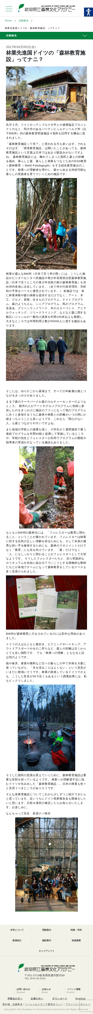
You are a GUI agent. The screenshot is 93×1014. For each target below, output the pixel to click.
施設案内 (46, 940)
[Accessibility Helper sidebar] (88, 12)
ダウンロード (59, 998)
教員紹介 (17, 940)
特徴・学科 (76, 930)
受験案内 (46, 930)
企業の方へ (37, 998)
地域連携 (76, 940)
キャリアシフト (46, 951)
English (81, 998)
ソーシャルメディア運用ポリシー (44, 1004)
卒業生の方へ (15, 998)
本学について (17, 930)
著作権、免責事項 (12, 1004)
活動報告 (24, 20)
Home (8, 20)
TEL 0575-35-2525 (35, 978)
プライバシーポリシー (78, 1004)
